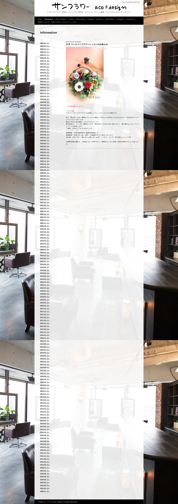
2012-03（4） (45, 447)
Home (40, 19)
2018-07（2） (45, 291)
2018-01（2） (45, 305)
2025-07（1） (45, 70)
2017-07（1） (45, 323)
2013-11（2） (45, 414)
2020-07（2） (45, 235)
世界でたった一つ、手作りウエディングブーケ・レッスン (57, 22)
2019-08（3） (45, 258)
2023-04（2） (45, 146)
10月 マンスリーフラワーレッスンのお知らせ (87, 44)
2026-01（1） (45, 52)
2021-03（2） (45, 211)
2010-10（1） (45, 470)
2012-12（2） (45, 429)
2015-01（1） (45, 388)
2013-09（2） (45, 417)
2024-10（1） (45, 96)
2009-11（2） (45, 491)
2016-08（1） (45, 347)
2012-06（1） (45, 441)
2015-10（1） (45, 364)
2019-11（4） (45, 252)
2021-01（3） (45, 217)
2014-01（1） (45, 411)
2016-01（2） (45, 358)
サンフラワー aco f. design (53, 502)
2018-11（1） (45, 285)
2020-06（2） (45, 238)
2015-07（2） (45, 373)
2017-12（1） (45, 308)
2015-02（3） (45, 385)
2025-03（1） (45, 81)
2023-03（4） (45, 149)
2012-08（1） (45, 438)
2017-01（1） (45, 332)
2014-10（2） (45, 394)
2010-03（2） (45, 485)
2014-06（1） (45, 400)
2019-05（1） (45, 267)
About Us (99, 19)
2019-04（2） (45, 270)
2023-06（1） (45, 140)
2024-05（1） (45, 108)
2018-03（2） (45, 299)
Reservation (80, 19)
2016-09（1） (45, 344)
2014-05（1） (45, 403)
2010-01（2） (45, 488)
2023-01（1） (45, 155)
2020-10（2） (45, 226)
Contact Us (130, 19)
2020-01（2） (45, 249)
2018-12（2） (45, 282)
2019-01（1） (45, 279)
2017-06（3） (45, 326)
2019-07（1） (45, 261)
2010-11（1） (45, 468)
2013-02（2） (45, 426)
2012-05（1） (45, 444)
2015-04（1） (45, 382)
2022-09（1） (45, 167)
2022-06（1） (45, 176)
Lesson (71, 19)
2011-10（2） (45, 456)
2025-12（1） (45, 55)
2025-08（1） (45, 67)
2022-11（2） (45, 161)
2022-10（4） (45, 164)
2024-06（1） (45, 105)
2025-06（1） (45, 72)
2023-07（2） (45, 137)
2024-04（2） (45, 111)
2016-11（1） (45, 338)
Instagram (120, 19)
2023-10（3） (45, 128)
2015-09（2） (45, 367)
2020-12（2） (45, 220)
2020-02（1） (45, 246)
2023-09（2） (45, 131)
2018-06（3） (45, 294)
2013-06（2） (45, 420)
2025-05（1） (45, 75)
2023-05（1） (45, 143)
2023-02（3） (45, 152)
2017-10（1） (45, 314)
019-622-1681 (131, 2)
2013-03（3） (45, 423)
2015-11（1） (45, 361)
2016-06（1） (45, 353)
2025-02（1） (45, 84)
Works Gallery (60, 19)
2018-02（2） (45, 302)
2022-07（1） (45, 173)
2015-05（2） (45, 379)
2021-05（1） (45, 208)
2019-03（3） (45, 273)
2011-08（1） (45, 459)
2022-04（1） (45, 182)
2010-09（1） (45, 473)
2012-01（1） (45, 450)
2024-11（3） (45, 93)
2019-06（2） (45, 264)
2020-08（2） (45, 232)
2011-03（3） (45, 465)
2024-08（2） (45, 102)
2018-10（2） (45, 288)
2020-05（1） (45, 241)
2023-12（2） (45, 123)
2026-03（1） (45, 46)
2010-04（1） (45, 482)
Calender (90, 19)
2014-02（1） (45, 409)
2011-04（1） (45, 462)
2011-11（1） (45, 453)
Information (48, 19)
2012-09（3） (45, 435)
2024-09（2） (45, 99)
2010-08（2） (45, 476)
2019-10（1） (45, 255)
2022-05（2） (45, 179)
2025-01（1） (45, 87)
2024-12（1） (45, 90)
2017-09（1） (45, 317)
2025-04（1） (45, 78)
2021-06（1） (45, 205)
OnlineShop (110, 19)
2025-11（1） (45, 58)
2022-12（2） (45, 158)
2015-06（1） (45, 376)
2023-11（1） (45, 126)
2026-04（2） (45, 43)
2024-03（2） (45, 114)
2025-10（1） (45, 61)
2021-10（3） (45, 196)
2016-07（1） (45, 350)
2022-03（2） (45, 184)
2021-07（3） (45, 202)
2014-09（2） (45, 397)
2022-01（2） (45, 190)
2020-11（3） (45, 223)
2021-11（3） (45, 193)
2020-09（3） (45, 229)
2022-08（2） (45, 170)
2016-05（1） (45, 355)
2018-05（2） (45, 297)
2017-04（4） (45, 329)
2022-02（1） (45, 187)
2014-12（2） (45, 391)
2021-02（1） (45, 214)
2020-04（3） (45, 243)
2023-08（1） (45, 134)
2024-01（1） (45, 120)
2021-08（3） (45, 199)
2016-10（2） (45, 341)
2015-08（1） (45, 370)
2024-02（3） (45, 117)
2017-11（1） (45, 311)
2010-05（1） (45, 479)
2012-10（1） (45, 432)
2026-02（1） (45, 49)
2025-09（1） (45, 64)
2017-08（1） (45, 320)
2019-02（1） (45, 276)
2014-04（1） (45, 406)
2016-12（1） (45, 335)
